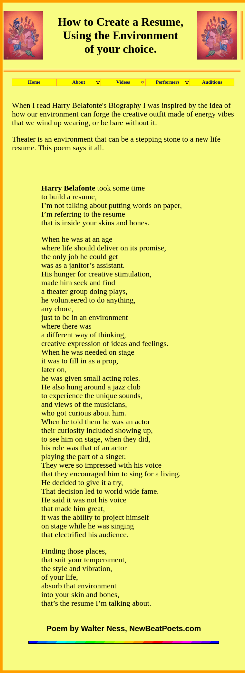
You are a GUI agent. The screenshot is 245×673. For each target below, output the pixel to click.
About (86, 82)
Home (34, 82)
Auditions (212, 82)
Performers (173, 82)
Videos (130, 82)
